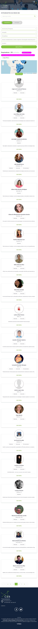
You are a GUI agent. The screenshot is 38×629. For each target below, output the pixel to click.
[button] (19, 28)
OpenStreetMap (29, 73)
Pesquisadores (7, 22)
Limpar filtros (6, 57)
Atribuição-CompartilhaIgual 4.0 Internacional (13, 620)
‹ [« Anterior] (2, 584)
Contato (3, 605)
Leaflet (24, 73)
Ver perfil (19, 99)
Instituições (17, 22)
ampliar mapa (19, 73)
